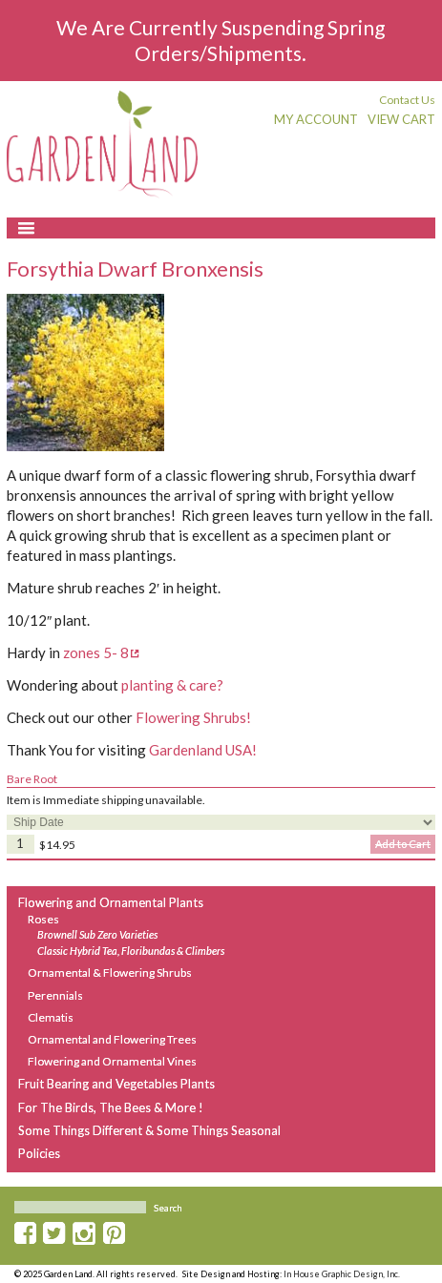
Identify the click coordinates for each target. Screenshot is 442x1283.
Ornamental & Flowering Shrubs (110, 972)
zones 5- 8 (96, 652)
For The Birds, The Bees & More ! (110, 1107)
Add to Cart (403, 844)
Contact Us (407, 100)
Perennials (55, 995)
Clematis (51, 1017)
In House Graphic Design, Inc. (342, 1274)
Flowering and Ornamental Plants (110, 902)
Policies (39, 1153)
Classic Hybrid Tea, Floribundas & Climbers (130, 951)
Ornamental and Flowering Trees (112, 1039)
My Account (316, 119)
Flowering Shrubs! (193, 717)
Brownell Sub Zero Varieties (97, 935)
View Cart (401, 119)
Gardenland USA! (203, 749)
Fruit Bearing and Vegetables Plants (116, 1083)
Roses (43, 919)
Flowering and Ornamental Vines (112, 1061)
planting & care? (172, 684)
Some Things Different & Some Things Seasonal (149, 1130)
